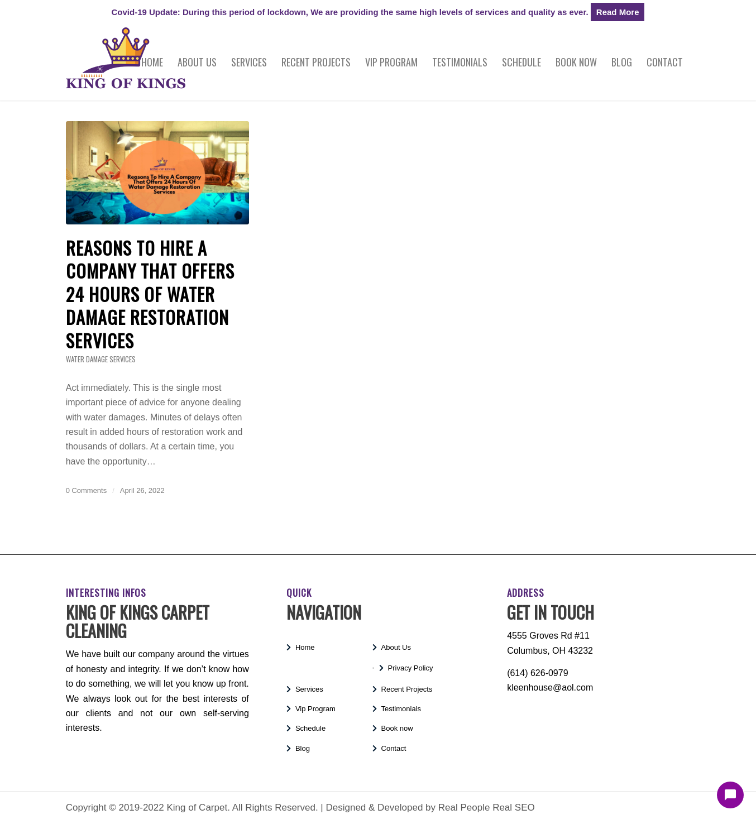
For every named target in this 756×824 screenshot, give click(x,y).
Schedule (310, 728)
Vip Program (315, 709)
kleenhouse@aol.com (550, 687)
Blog (302, 748)
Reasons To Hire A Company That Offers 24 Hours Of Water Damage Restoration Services (150, 293)
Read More (617, 12)
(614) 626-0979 (537, 673)
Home (305, 647)
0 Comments (86, 490)
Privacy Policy (410, 668)
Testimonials (401, 709)
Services (309, 689)
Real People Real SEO (486, 807)
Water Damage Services (101, 359)
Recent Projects (407, 689)
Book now (397, 728)
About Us (396, 647)
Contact (393, 748)
